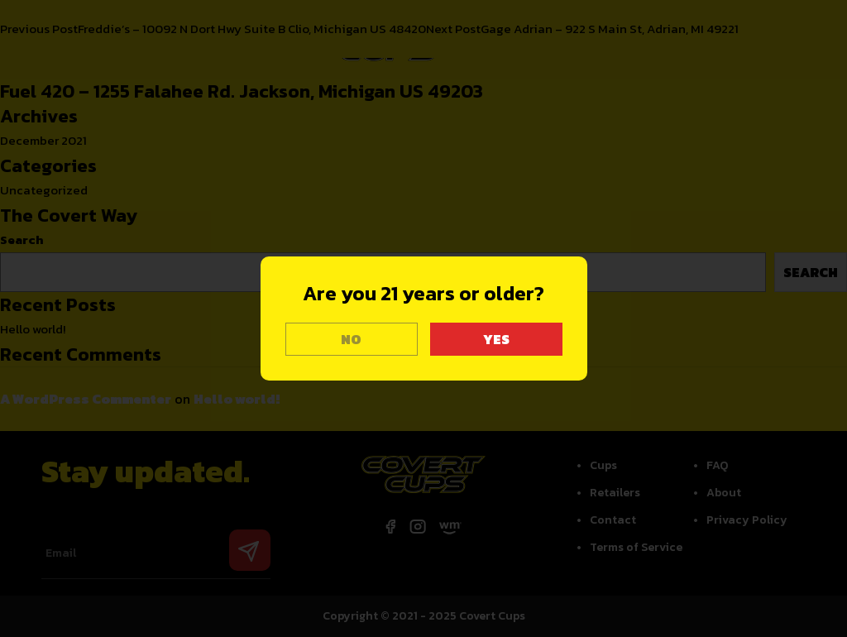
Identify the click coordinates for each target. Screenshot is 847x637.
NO (351, 339)
